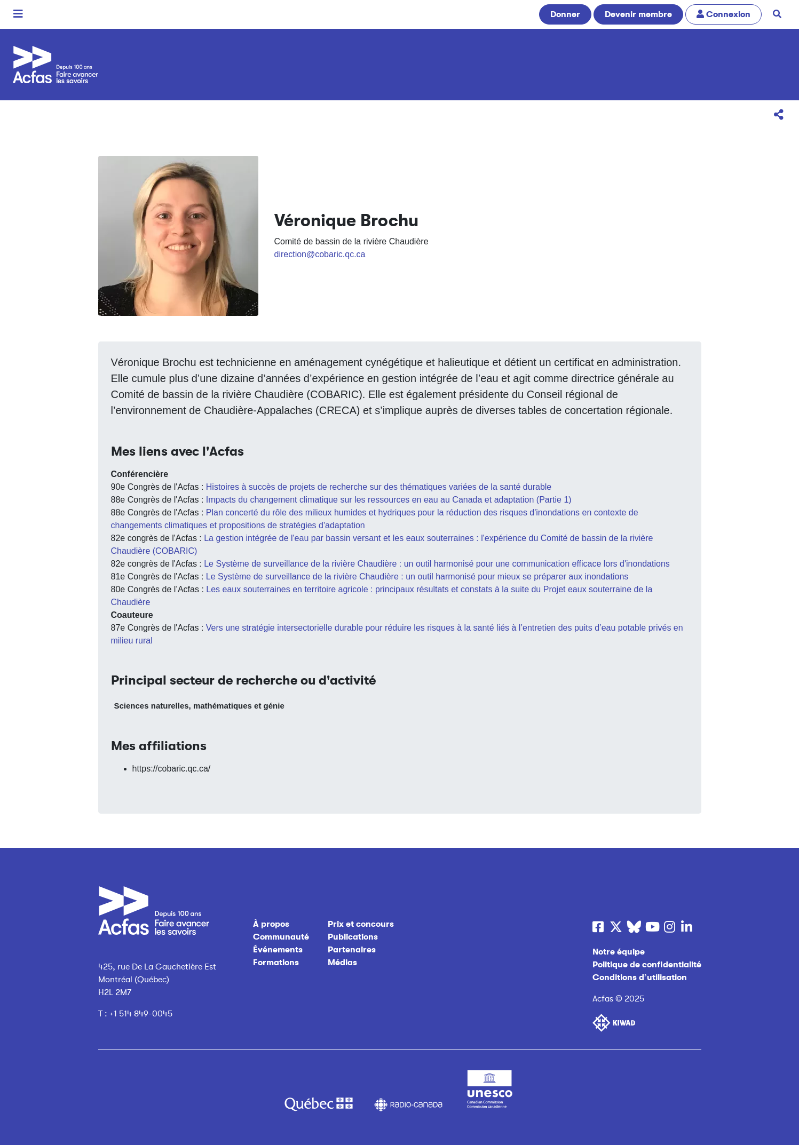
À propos (271, 924)
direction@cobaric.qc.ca (320, 254)
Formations (276, 962)
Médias (342, 962)
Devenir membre (638, 14)
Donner (565, 14)
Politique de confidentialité (646, 964)
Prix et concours (361, 924)
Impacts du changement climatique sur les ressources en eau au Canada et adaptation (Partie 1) (389, 499)
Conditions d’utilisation (639, 977)
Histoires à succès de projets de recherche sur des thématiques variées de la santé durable (378, 486)
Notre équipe (618, 952)
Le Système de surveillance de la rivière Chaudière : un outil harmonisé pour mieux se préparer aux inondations (417, 576)
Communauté (281, 937)
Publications (353, 937)
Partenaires (352, 950)
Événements (278, 950)
